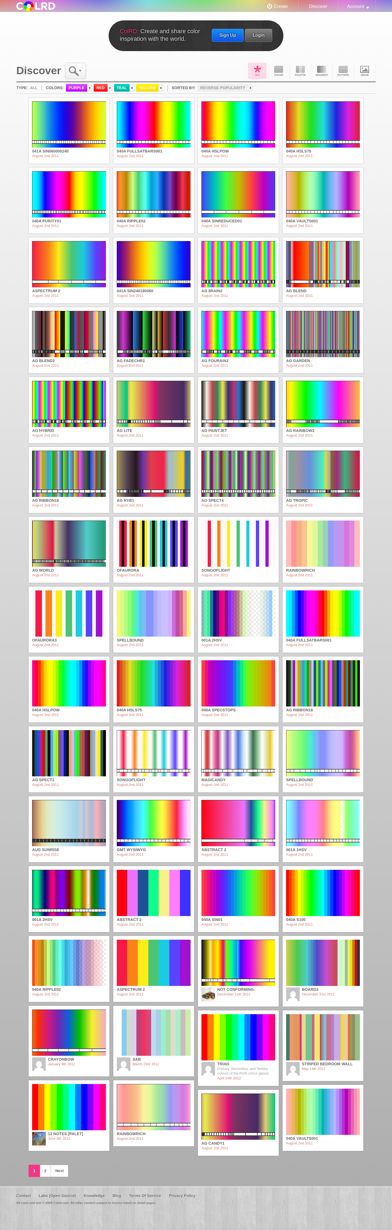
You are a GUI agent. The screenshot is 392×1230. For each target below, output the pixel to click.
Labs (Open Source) (57, 1196)
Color (279, 71)
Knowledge (94, 1196)
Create (281, 6)
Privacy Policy (182, 1196)
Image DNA (365, 71)
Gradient (322, 71)
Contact (23, 1196)
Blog (116, 1196)
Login (259, 35)
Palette (300, 71)
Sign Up (227, 35)
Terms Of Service (145, 1196)
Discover (318, 6)
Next (59, 1171)
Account (355, 6)
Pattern (343, 71)
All (257, 71)
